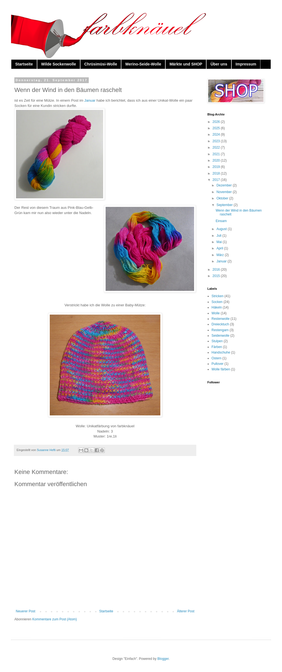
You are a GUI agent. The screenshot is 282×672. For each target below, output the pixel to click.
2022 (217, 147)
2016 (217, 270)
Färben (217, 347)
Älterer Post (185, 611)
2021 (217, 154)
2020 (217, 160)
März (220, 255)
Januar (89, 100)
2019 (217, 167)
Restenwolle (220, 319)
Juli (219, 236)
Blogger (163, 659)
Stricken (217, 296)
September (225, 205)
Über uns (218, 64)
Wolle (216, 313)
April (220, 248)
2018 (217, 173)
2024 (217, 134)
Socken (217, 302)
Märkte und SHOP (185, 64)
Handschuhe (221, 352)
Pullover (217, 364)
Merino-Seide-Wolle (143, 64)
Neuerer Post (25, 611)
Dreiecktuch (220, 324)
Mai (219, 242)
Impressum (246, 64)
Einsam (221, 221)
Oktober (222, 198)
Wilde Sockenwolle (58, 64)
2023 (217, 141)
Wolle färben (221, 369)
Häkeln (217, 307)
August (222, 229)
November (224, 192)
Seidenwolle (220, 336)
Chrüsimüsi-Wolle (100, 64)
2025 (217, 128)
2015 (217, 276)
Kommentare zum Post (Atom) (54, 619)
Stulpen (217, 341)
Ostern (216, 358)
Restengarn (220, 330)
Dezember (224, 185)
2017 (217, 180)
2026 (217, 122)
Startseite (24, 64)
